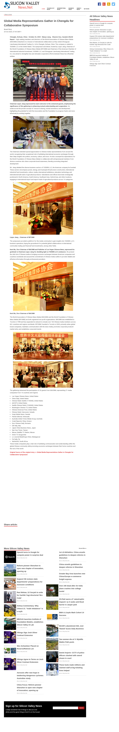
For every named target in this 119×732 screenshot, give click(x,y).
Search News (79, 9)
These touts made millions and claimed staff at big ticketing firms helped (72, 667)
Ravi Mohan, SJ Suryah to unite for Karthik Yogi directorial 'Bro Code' (30, 595)
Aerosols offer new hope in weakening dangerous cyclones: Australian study (30, 675)
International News (61, 9)
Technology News (50, 9)
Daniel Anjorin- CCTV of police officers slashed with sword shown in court (71, 655)
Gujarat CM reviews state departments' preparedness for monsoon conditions (29, 582)
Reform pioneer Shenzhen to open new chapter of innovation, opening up (30, 568)
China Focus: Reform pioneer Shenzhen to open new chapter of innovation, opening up (29, 687)
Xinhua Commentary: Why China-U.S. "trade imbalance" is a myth (30, 608)
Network (86, 9)
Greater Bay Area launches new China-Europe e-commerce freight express (72, 576)
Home (43, 9)
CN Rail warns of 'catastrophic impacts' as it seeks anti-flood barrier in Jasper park (71, 602)
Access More (82, 548)
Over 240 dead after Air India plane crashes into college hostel (71, 588)
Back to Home (8, 14)
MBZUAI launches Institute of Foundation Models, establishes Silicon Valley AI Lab (30, 622)
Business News (71, 9)
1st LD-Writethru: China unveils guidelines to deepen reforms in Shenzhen (72, 555)
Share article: (10, 524)
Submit (81, 708)
